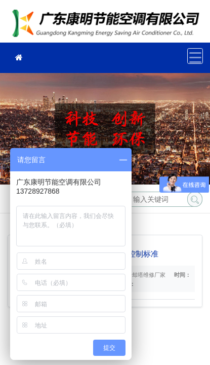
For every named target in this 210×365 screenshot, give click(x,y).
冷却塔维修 (109, 24)
